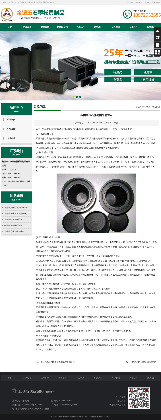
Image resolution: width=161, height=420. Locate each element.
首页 (10, 27)
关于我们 (133, 27)
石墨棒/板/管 (62, 27)
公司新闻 (11, 119)
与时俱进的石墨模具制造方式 (143, 362)
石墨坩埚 (45, 27)
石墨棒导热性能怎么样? (14, 231)
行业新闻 (11, 129)
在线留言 (139, 2)
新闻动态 (98, 27)
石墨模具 (27, 27)
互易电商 (107, 417)
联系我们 (148, 2)
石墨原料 (63, 378)
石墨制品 (45, 378)
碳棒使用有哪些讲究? (13, 225)
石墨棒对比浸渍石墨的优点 (16, 213)
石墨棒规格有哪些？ (13, 219)
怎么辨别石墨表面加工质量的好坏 (60, 362)
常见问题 (11, 138)
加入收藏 (129, 2)
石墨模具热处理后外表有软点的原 (19, 207)
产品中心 (80, 27)
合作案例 (116, 27)
